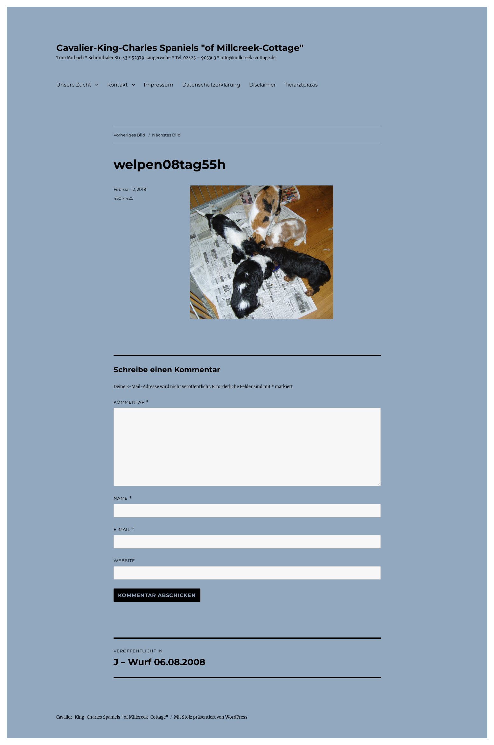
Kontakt (117, 85)
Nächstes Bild (166, 134)
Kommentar (131, 402)
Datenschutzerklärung (211, 85)
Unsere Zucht (73, 85)
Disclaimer (262, 85)
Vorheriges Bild (129, 134)
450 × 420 (124, 198)
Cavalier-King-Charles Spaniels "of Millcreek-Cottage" (179, 47)
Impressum (158, 85)
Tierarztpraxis (301, 85)
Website (124, 560)
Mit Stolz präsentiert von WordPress (210, 717)
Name (123, 498)
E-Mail (124, 529)
